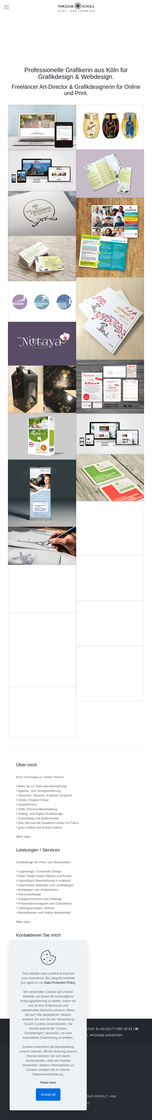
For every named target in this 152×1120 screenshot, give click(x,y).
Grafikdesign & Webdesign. (76, 76)
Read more (48, 1082)
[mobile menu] (6, 7)
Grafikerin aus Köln (92, 70)
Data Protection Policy (59, 982)
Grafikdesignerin (94, 87)
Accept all (48, 1094)
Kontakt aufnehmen (107, 1035)
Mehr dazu (23, 836)
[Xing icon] (89, 1103)
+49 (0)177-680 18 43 (115, 1029)
